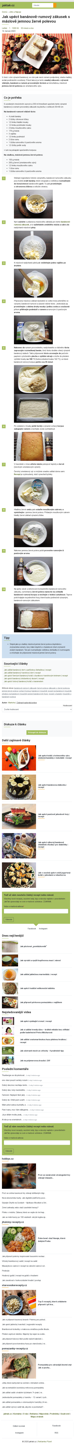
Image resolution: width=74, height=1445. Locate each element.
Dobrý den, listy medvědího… (14, 1090)
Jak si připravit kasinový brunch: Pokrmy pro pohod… (24, 1320)
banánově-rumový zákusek (25, 688)
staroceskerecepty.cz (14, 1285)
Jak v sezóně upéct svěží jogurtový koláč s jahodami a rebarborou (54, 874)
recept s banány (55, 694)
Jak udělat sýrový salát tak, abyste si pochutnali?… (23, 1407)
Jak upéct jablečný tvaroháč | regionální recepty (22, 1324)
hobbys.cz (8, 1158)
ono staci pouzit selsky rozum (15, 1080)
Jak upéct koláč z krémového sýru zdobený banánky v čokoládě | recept (55, 757)
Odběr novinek (19, 1426)
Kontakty (17, 1414)
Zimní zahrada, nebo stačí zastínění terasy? (20, 1207)
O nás (25, 1414)
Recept (17, 474)
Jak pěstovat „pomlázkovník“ (33, 946)
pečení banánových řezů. (37, 694)
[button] (37, 53)
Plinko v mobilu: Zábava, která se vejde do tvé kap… (23, 1212)
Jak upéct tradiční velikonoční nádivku (37, 988)
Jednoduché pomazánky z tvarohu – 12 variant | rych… (25, 1397)
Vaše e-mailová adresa (13, 906)
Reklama (34, 1414)
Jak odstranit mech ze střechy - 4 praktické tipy (42, 1051)
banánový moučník (39, 691)
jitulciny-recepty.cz (13, 1222)
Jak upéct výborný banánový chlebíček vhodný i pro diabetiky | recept (53, 844)
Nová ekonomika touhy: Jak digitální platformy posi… (24, 1198)
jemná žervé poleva (10, 691)
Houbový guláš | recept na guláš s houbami (20, 1275)
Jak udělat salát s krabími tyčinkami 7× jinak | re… (22, 1392)
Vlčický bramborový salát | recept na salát (19, 1261)
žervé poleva (42, 688)
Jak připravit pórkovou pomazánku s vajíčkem (41, 1002)
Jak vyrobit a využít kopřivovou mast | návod (40, 960)
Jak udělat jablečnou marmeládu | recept (38, 974)
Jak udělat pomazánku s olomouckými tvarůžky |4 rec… (25, 1402)
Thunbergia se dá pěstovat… (14, 1075)
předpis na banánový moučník (14, 694)
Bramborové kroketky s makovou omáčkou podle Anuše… (26, 1329)
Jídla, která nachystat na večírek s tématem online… (23, 1383)
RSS (56, 1433)
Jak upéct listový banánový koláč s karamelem (23, 681)
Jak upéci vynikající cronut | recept (36, 1021)
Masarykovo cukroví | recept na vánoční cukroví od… (24, 1266)
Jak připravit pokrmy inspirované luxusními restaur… (23, 1256)
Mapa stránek (37, 1417)
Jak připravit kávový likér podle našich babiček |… (23, 1339)
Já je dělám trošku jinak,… (12, 1115)
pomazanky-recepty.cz (15, 1348)
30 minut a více (27, 28)
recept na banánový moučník (60, 691)
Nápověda (43, 1414)
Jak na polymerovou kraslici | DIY (35, 1061)
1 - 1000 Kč (14, 28)
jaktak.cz (8, 1414)
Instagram (43, 928)
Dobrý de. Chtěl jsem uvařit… (14, 1100)
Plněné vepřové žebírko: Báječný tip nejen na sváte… (24, 1334)
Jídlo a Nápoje (15, 12)
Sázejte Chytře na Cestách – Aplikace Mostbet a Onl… (24, 1203)
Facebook (32, 928)
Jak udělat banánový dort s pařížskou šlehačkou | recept (27, 670)
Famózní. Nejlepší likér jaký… (14, 1095)
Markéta (11, 703)
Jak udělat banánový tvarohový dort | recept (22, 673)
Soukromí (65, 1414)
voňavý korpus (25, 691)
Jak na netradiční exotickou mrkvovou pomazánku (23, 1388)
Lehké (4, 28)
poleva (13, 697)
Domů (4, 12)
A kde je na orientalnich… (12, 1119)
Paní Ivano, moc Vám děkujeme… (15, 1110)
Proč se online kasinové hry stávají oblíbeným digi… (23, 1193)
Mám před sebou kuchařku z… (14, 1105)
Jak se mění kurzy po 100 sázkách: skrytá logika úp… (24, 1217)
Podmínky (54, 1414)
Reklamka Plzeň (45, 1441)
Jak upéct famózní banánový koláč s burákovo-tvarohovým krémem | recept (36, 676)
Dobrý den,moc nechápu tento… (15, 1085)
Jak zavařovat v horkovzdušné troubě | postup (21, 1280)
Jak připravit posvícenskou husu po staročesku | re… (24, 1344)
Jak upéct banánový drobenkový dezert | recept (24, 678)
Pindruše (5, 1271)
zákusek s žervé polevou (59, 688)
